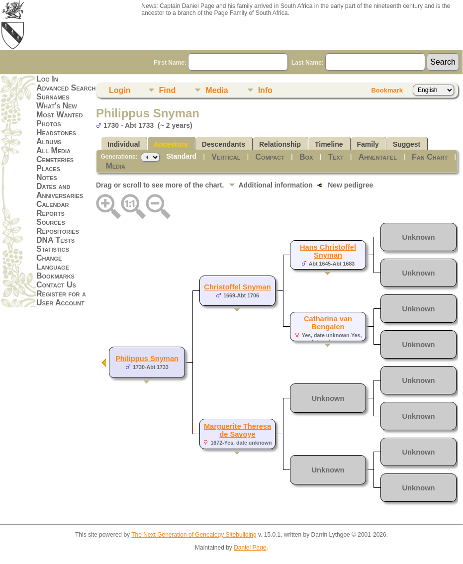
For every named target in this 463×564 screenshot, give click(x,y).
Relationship (280, 144)
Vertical (225, 157)
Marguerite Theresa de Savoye (237, 430)
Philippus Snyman (147, 359)
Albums (49, 141)
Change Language (52, 262)
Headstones (56, 132)
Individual (123, 144)
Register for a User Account (61, 298)
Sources (50, 222)
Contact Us (56, 285)
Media (216, 90)
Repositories (57, 231)
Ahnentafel (378, 157)
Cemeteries (55, 159)
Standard (181, 156)
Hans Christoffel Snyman (328, 251)
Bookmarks (55, 276)
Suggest (406, 144)
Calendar (52, 204)
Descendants (223, 144)
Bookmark (387, 90)
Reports (50, 213)
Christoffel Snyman (237, 287)
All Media (53, 150)
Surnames (52, 97)
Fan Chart (430, 157)
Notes (46, 177)
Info (265, 90)
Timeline (329, 144)
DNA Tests (55, 240)
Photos (48, 123)
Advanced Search (65, 88)
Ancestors (170, 144)
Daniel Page (250, 547)
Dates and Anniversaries (59, 190)
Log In (47, 79)
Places (48, 168)
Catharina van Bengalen (328, 323)
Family (368, 144)
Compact (270, 157)
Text (335, 157)
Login (120, 90)
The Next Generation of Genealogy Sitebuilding (194, 534)
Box (306, 157)
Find (167, 90)
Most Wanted (59, 114)
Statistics (52, 249)
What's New (56, 105)
